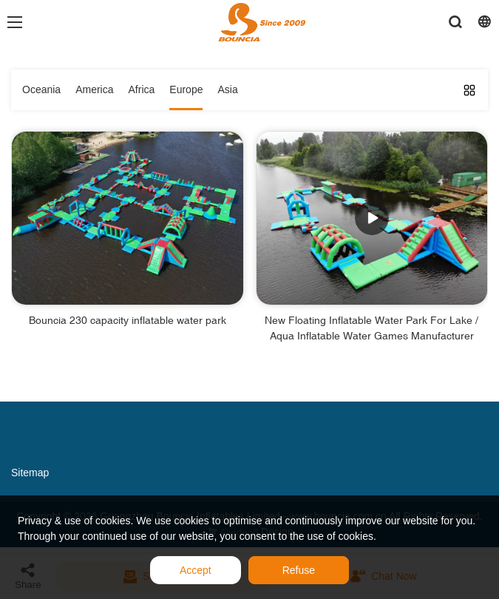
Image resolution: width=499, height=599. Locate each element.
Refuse (298, 570)
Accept (195, 570)
